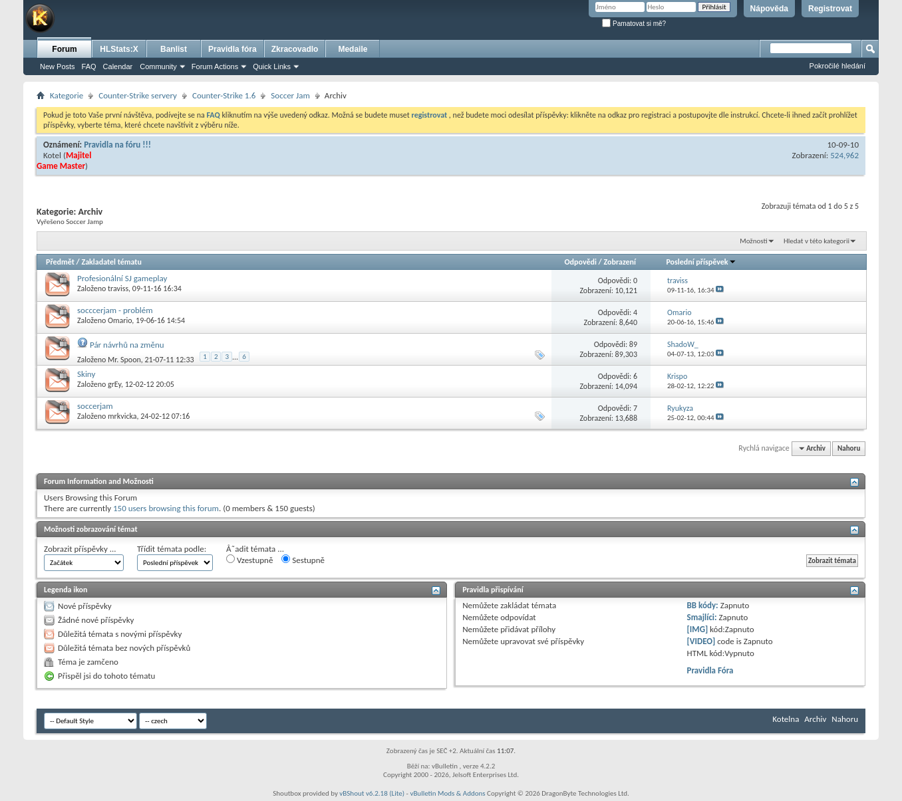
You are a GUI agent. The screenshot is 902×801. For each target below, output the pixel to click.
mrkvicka (122, 416)
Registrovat (830, 8)
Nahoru (848, 448)
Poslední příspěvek (701, 262)
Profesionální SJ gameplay (122, 278)
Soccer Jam (290, 95)
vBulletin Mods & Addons (447, 793)
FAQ (89, 66)
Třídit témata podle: (171, 549)
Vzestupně (249, 559)
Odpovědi (581, 262)
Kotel (52, 155)
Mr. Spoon (124, 359)
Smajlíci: (702, 617)
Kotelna (785, 719)
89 (633, 344)
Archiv (815, 719)
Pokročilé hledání (837, 66)
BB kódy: (702, 605)
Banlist (173, 49)
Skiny (86, 374)
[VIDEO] (701, 641)
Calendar (118, 66)
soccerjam (95, 406)
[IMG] (697, 629)
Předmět (60, 262)
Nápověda (769, 8)
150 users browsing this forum (166, 508)
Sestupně (303, 559)
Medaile (352, 49)
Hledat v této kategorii (816, 241)
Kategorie (66, 95)
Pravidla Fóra (710, 670)
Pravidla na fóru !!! (117, 145)
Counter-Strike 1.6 (223, 95)
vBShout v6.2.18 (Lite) (371, 793)
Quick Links (272, 66)
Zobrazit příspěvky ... (80, 549)
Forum (64, 49)
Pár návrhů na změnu (127, 345)
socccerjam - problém (115, 310)
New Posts (57, 66)
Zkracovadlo (295, 49)
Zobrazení (620, 262)
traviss (118, 288)
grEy (114, 384)
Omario (120, 320)
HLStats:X (119, 49)
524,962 (844, 155)
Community (158, 66)
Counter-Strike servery (137, 95)
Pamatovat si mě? (634, 23)
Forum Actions (215, 66)
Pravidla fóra (232, 49)
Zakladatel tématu (111, 262)
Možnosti (753, 241)
